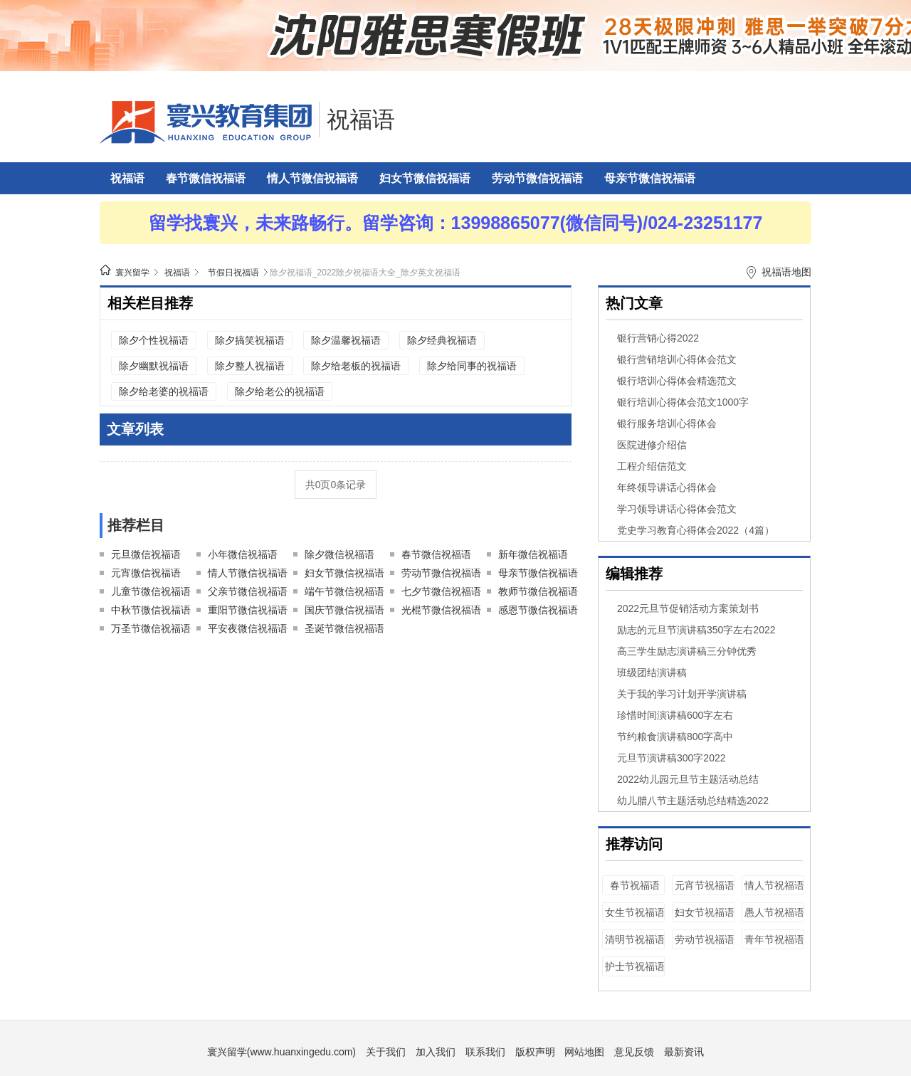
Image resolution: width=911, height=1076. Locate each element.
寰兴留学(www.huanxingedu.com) (281, 1051)
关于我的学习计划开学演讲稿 (682, 694)
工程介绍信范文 (652, 466)
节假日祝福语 (233, 273)
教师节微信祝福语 (538, 591)
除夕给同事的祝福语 (472, 365)
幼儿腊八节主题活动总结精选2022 (693, 800)
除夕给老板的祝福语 (356, 365)
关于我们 (386, 1051)
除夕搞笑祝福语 (250, 340)
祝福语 (361, 119)
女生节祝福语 (635, 912)
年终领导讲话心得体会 (667, 487)
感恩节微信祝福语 (538, 610)
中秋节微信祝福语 (151, 610)
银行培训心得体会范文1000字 (683, 402)
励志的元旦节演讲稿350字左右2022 (696, 629)
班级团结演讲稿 (652, 672)
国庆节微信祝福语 (344, 610)
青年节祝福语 (774, 939)
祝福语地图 (786, 272)
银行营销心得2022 (658, 338)
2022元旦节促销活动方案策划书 (688, 608)
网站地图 (584, 1051)
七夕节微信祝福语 (441, 591)
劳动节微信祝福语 (537, 178)
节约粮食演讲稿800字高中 (675, 736)
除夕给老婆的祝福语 (164, 391)
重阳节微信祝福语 (248, 610)
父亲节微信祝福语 (248, 591)
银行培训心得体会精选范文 (677, 380)
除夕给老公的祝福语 (280, 391)
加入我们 (436, 1051)
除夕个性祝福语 (154, 340)
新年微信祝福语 (533, 554)
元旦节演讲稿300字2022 (671, 758)
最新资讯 (684, 1051)
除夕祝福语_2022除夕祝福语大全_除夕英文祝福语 (365, 273)
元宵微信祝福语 (146, 573)
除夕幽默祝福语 (154, 365)
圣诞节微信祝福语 (344, 628)
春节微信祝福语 (206, 178)
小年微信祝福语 (243, 554)
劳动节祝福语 (704, 939)
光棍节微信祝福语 (441, 610)
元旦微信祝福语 (146, 554)
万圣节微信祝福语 (151, 628)
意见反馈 (634, 1051)
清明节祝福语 (635, 939)
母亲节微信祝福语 (649, 178)
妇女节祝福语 (704, 912)
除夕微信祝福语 (339, 554)
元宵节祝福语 (704, 885)
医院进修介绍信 (652, 444)
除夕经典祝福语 (442, 340)
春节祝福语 (635, 885)
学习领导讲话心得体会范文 (677, 509)
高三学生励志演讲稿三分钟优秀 (687, 651)
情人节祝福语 (774, 885)
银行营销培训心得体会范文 (677, 359)
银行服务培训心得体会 (667, 423)
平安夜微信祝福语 (248, 628)
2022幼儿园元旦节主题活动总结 (688, 779)
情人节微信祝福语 (312, 178)
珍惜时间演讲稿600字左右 (675, 715)
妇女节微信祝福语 (424, 178)
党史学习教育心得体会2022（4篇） (695, 530)
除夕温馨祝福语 (346, 340)
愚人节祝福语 (774, 912)
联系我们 (485, 1051)
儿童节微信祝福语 (151, 591)
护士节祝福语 (635, 966)
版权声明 (535, 1051)
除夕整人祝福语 (250, 365)
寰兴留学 (132, 273)
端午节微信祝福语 (344, 591)
